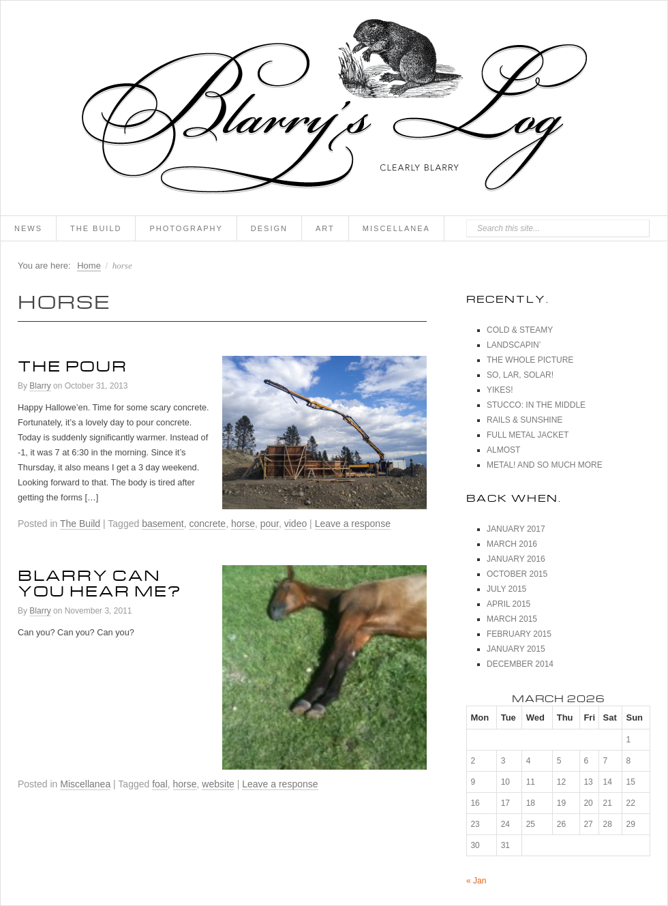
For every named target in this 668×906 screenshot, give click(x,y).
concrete (207, 523)
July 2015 (506, 589)
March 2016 (512, 544)
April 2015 (508, 604)
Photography (185, 228)
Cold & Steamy (520, 330)
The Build (95, 228)
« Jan (476, 881)
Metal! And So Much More (545, 465)
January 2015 (516, 649)
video (295, 523)
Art (325, 228)
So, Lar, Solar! (520, 375)
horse (243, 523)
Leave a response (353, 523)
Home (89, 265)
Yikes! (500, 390)
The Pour (72, 363)
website (218, 784)
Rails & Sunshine (524, 420)
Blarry (39, 386)
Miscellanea (396, 228)
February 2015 (519, 634)
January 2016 (516, 559)
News (28, 228)
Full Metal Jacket (527, 435)
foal (160, 784)
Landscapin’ (514, 345)
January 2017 (516, 529)
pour (269, 523)
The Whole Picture (530, 360)
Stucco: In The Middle (536, 405)
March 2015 (512, 619)
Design (269, 228)
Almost (503, 450)
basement (162, 523)
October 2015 (517, 574)
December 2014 (520, 664)
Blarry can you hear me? (99, 580)
